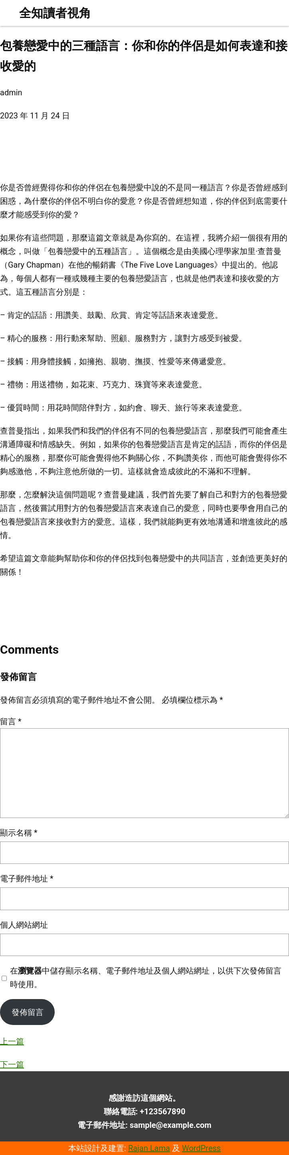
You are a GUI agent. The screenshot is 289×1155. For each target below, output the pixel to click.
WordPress (201, 1148)
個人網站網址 (24, 925)
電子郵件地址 (26, 878)
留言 (11, 721)
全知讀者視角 (55, 13)
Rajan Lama (149, 1148)
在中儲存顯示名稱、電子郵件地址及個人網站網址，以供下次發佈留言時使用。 (145, 977)
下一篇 (12, 1064)
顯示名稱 (19, 833)
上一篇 (12, 1041)
